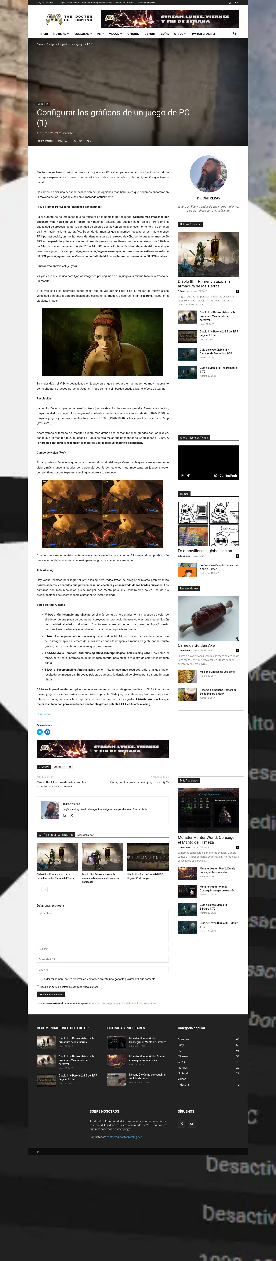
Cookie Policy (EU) (146, 2)
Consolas (83, 34)
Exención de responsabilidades (97, 2)
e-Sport (150, 34)
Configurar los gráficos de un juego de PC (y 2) (139, 782)
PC (100, 34)
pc (70, 766)
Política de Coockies (125, 2)
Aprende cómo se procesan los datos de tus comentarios (122, 1003)
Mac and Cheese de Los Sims (217, 671)
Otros (180, 34)
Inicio (43, 34)
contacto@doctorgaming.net (124, 1137)
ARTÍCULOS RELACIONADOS (56, 835)
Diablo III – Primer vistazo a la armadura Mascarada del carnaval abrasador (100, 878)
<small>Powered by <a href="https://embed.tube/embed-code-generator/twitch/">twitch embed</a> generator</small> (208, 462)
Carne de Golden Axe (196, 645)
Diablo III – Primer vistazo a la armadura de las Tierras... (204, 283)
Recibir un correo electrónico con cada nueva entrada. (69, 986)
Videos (115, 34)
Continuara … (45, 714)
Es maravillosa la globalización (205, 551)
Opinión (133, 34)
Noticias (61, 34)
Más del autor (85, 835)
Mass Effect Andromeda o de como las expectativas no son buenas (61, 784)
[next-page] (45, 889)
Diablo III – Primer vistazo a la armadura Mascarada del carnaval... (217, 316)
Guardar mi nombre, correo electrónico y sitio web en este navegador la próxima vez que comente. (98, 979)
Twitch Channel (203, 34)
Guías (165, 34)
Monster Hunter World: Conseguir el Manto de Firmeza (207, 840)
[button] (234, 34)
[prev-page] (39, 889)
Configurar (59, 766)
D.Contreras (47, 140)
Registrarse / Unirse (69, 2)
